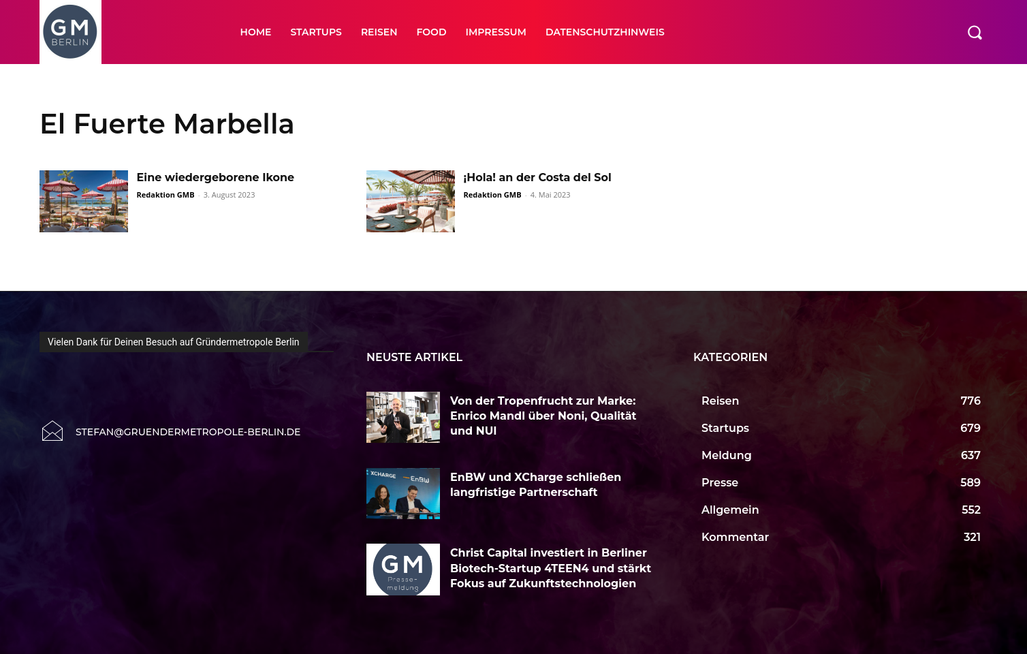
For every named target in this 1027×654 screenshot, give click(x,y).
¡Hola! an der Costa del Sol (538, 177)
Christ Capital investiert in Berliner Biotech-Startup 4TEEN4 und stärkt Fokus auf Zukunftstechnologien (550, 568)
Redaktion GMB (166, 194)
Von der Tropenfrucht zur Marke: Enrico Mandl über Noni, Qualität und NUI (543, 416)
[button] (975, 32)
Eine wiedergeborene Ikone (216, 177)
